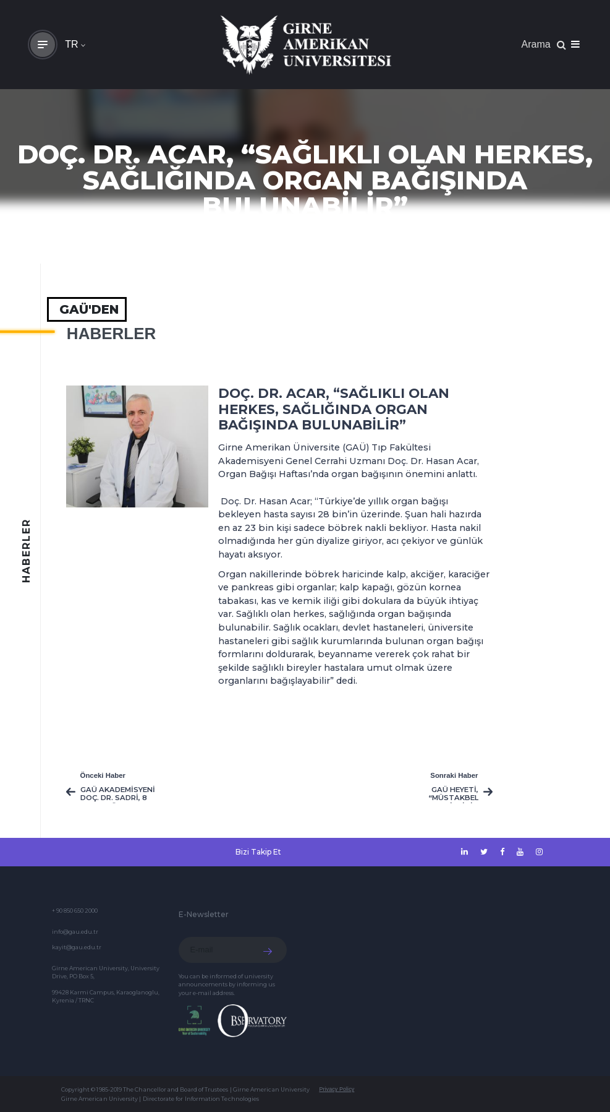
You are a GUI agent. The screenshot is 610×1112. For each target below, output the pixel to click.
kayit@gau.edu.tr (76, 947)
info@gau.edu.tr (75, 931)
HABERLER (111, 333)
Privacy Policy (336, 1089)
